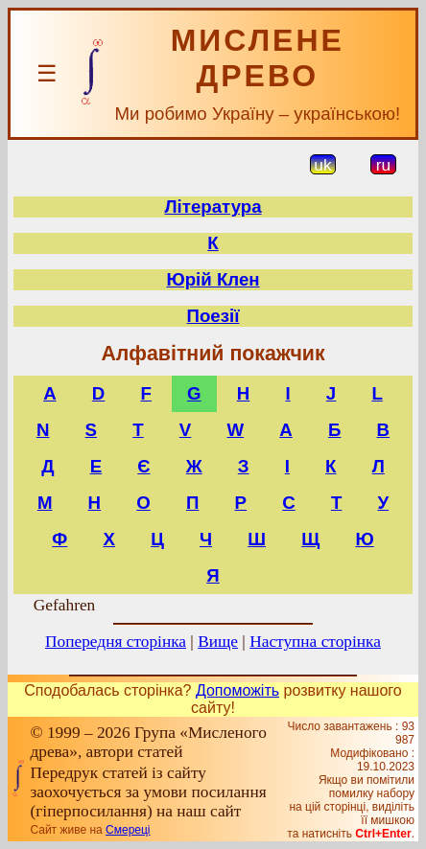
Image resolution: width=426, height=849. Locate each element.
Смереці (128, 830)
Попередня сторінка (115, 641)
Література (212, 206)
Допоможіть (237, 690)
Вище (218, 641)
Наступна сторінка (315, 641)
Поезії (213, 316)
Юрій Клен (212, 279)
